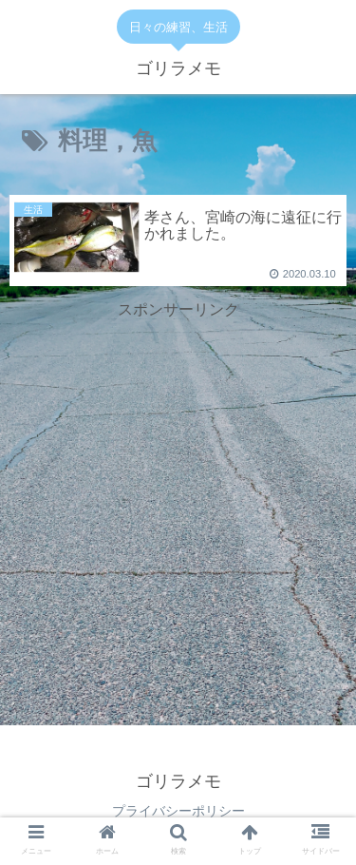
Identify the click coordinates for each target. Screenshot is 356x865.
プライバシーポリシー (178, 810)
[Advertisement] (178, 465)
